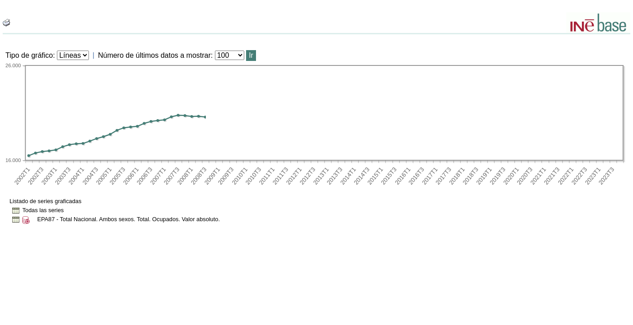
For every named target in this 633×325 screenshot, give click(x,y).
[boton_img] (6, 22)
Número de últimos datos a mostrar (154, 55)
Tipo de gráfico (29, 55)
